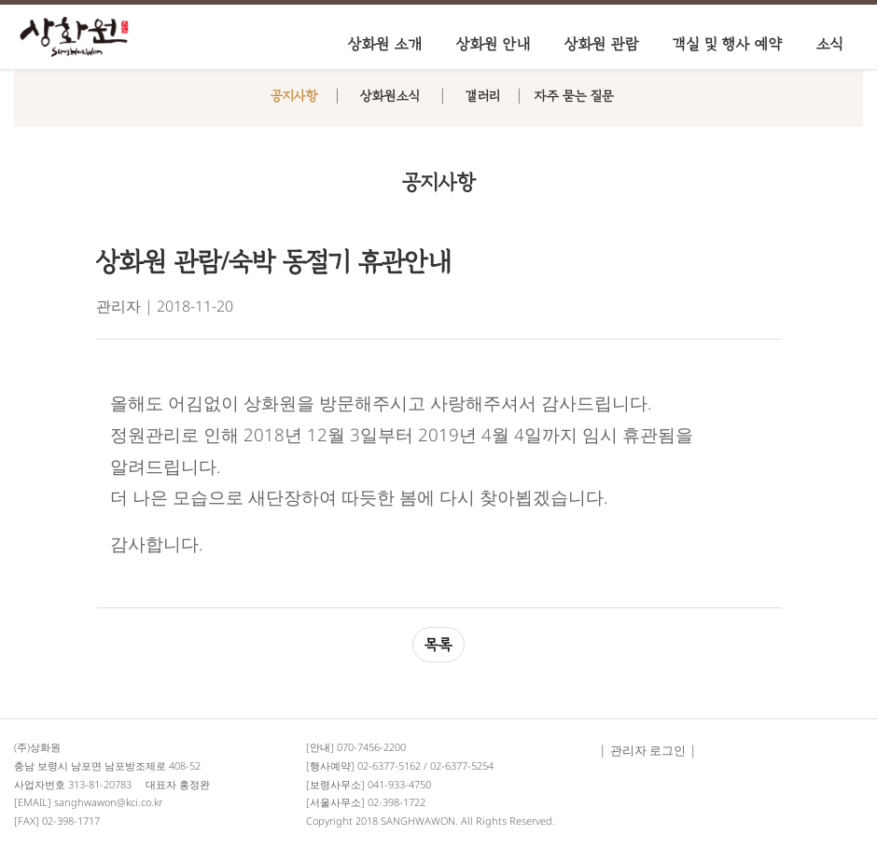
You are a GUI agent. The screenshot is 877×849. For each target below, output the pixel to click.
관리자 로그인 (648, 750)
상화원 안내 (493, 43)
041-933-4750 (399, 784)
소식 (829, 43)
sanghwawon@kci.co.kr (108, 802)
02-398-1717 (71, 821)
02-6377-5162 (389, 765)
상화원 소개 (385, 43)
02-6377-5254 (462, 765)
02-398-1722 (396, 802)
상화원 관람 (601, 43)
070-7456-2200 (371, 747)
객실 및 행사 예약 (728, 43)
